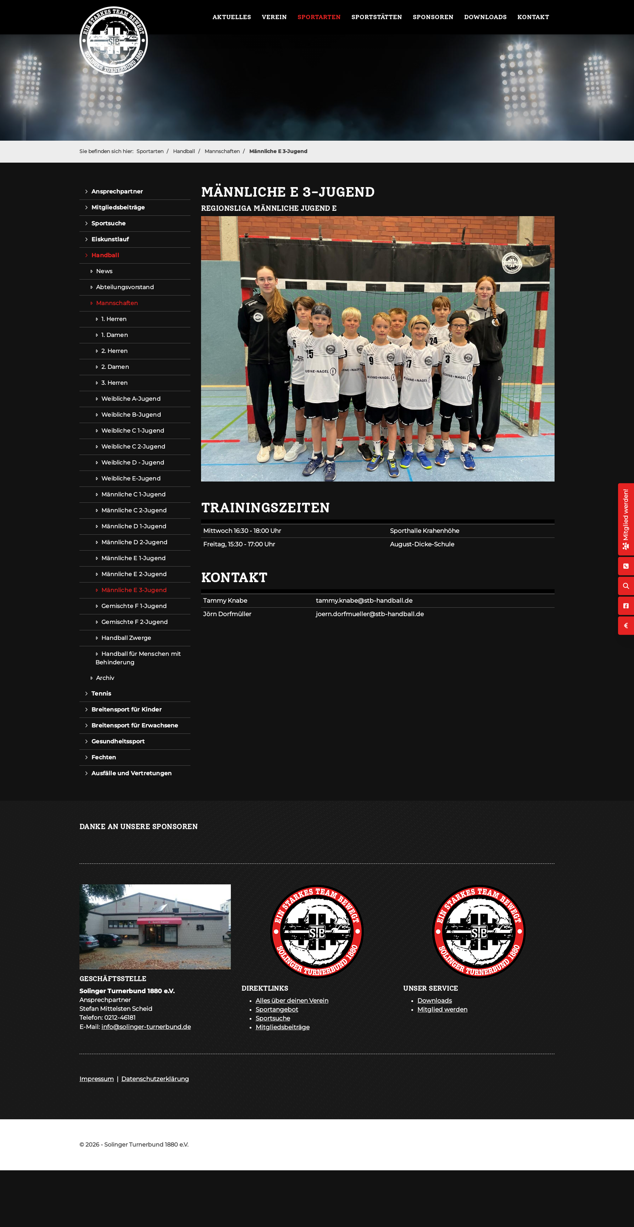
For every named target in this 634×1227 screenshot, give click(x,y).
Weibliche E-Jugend (131, 478)
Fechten (103, 757)
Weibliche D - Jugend (132, 462)
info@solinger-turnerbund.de (146, 1026)
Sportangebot (277, 1009)
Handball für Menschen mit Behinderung (138, 658)
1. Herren (114, 319)
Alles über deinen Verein (292, 1000)
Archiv (105, 678)
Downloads (485, 17)
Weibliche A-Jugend (131, 398)
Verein (274, 17)
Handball (184, 151)
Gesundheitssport (118, 741)
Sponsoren (433, 17)
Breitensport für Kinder (126, 709)
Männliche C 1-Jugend (133, 494)
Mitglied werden (442, 1009)
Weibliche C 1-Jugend (132, 430)
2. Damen (115, 367)
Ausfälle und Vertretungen (131, 773)
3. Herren (114, 382)
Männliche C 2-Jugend (134, 510)
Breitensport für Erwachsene (134, 725)
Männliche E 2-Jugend (134, 574)
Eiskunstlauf (110, 239)
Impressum (96, 1078)
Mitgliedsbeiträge (118, 207)
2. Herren (114, 351)
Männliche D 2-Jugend (134, 542)
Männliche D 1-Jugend (133, 526)
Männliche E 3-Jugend (278, 151)
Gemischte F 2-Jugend (134, 622)
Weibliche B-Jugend (131, 414)
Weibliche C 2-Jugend (133, 446)
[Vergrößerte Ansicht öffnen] (378, 348)
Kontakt (533, 17)
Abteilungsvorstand (125, 287)
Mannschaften (222, 151)
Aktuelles (231, 17)
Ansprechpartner (117, 191)
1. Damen (114, 335)
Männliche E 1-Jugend (133, 558)
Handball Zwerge (126, 638)
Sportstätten (376, 17)
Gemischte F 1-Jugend (134, 606)
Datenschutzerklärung (155, 1078)
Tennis (101, 693)
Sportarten (319, 17)
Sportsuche (108, 223)
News (104, 271)
